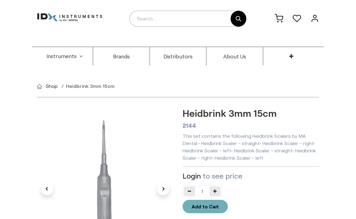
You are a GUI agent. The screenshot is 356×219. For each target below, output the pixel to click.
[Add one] (215, 191)
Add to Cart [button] (205, 206)
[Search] (238, 19)
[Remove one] (189, 191)
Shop (52, 86)
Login (192, 175)
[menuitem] (64, 56)
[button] (47, 189)
